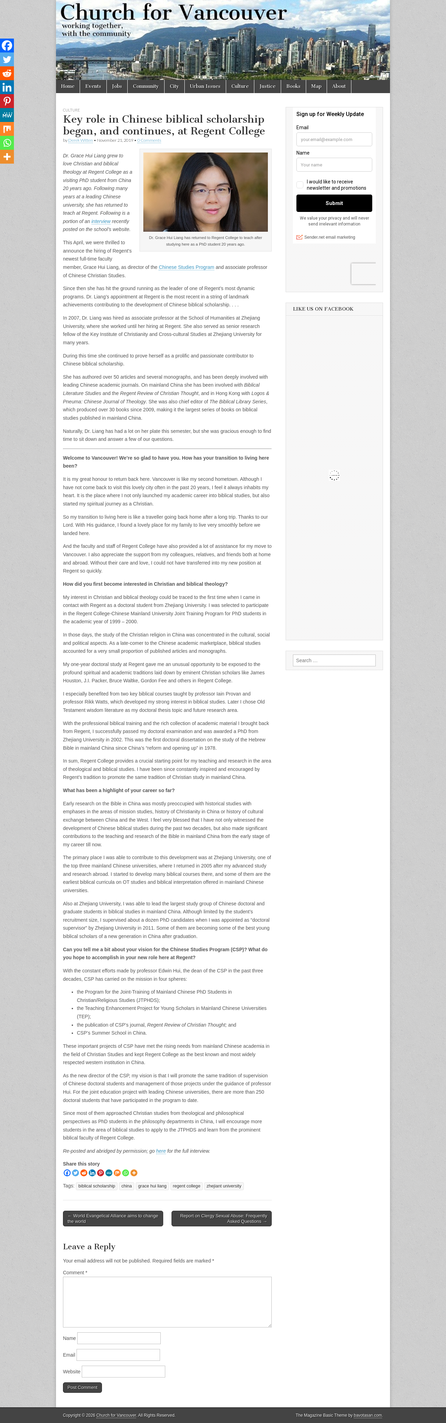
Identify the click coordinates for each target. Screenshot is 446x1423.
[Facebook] (67, 1172)
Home (67, 86)
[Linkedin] (92, 1172)
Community (146, 86)
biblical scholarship (96, 1186)
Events (93, 86)
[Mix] (117, 1172)
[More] (133, 1172)
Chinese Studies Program (186, 267)
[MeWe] (108, 1172)
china (126, 1186)
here (161, 1151)
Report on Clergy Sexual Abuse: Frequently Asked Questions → (223, 1218)
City (174, 86)
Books (293, 86)
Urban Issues (205, 86)
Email (69, 1355)
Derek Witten (80, 140)
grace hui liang (152, 1186)
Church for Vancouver (116, 1415)
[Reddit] (83, 1172)
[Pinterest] (100, 1172)
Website (71, 1371)
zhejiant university (224, 1186)
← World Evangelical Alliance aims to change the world (112, 1218)
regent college (186, 1186)
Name (69, 1338)
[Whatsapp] (125, 1172)
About (339, 86)
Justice (268, 86)
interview (101, 221)
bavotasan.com (368, 1415)
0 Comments (149, 140)
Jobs (117, 86)
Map (316, 86)
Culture (240, 86)
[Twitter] (75, 1172)
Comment (75, 1272)
